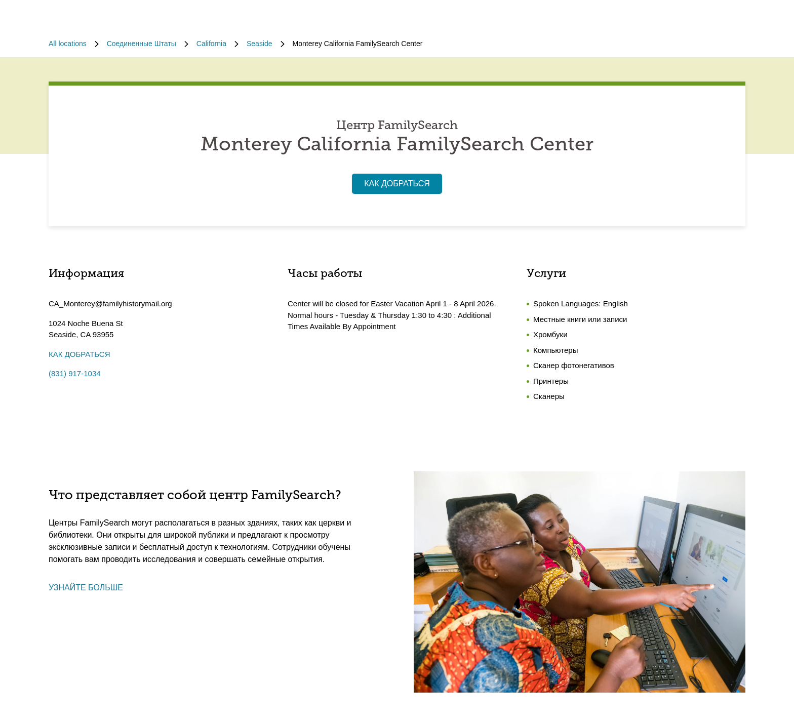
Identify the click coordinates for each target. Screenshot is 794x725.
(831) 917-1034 (75, 373)
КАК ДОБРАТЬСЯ (397, 183)
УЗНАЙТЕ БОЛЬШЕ (86, 587)
